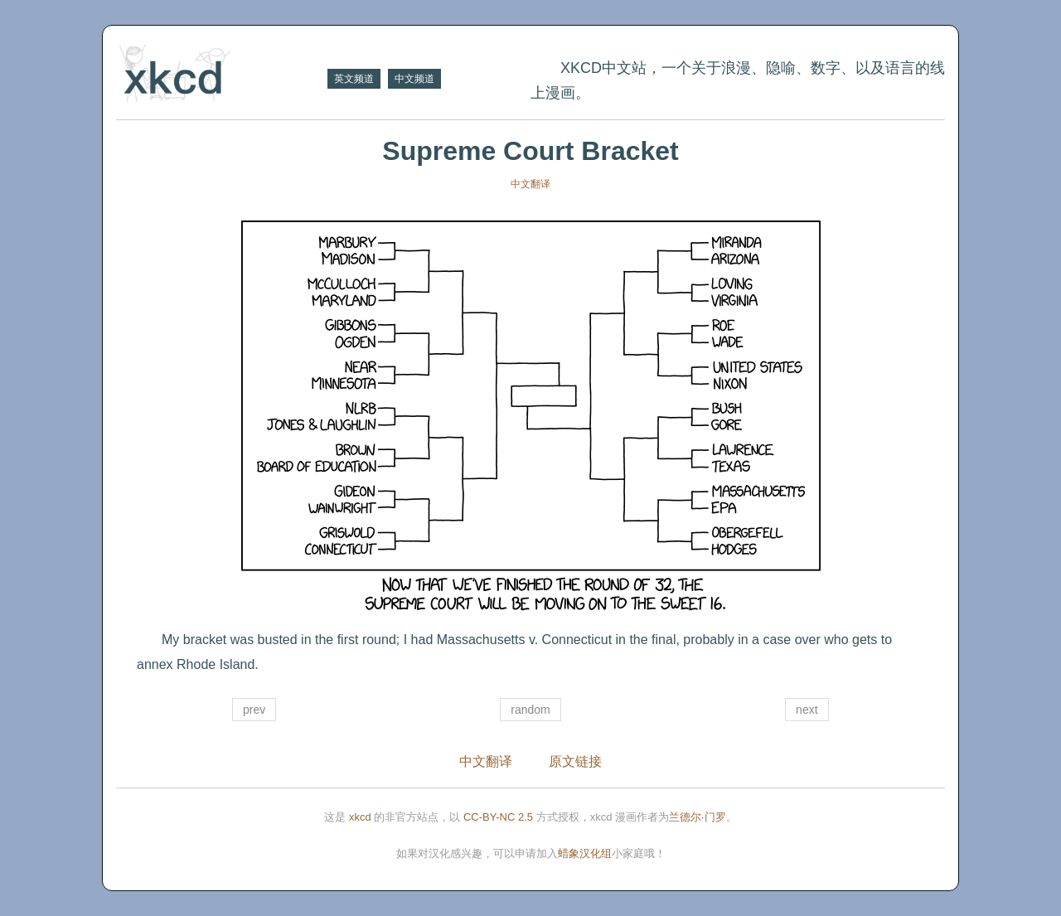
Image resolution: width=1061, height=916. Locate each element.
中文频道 (414, 79)
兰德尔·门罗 (697, 817)
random (530, 709)
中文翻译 (530, 184)
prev (254, 709)
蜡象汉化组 (585, 853)
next (806, 709)
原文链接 (575, 761)
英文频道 (354, 79)
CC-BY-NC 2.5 (498, 817)
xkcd (360, 817)
